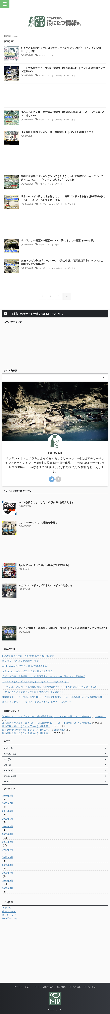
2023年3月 (7, 891)
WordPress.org (9, 975)
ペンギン (61, 56)
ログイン (6, 965)
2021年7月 (7, 930)
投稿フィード (9, 969)
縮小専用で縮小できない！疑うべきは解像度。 (26, 783)
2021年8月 (7, 922)
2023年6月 (7, 868)
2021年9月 (7, 914)
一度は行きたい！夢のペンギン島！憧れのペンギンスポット (33, 749)
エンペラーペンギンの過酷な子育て (39, 579)
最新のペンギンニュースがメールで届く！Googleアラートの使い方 (36, 759)
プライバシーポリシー (23, 989)
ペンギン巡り (83, 83)
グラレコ (50, 56)
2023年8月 (7, 853)
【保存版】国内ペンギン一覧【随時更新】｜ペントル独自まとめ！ (66, 154)
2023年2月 (7, 899)
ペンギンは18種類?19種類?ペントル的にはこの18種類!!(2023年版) (67, 283)
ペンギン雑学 (63, 288)
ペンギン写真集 (75, 989)
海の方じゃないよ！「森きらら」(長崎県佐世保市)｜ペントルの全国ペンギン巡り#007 (46, 774)
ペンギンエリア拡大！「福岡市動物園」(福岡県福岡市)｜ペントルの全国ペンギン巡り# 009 (49, 744)
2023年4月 (7, 884)
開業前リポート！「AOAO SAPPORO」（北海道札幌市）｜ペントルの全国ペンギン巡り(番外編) (52, 754)
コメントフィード (11, 972)
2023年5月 (7, 876)
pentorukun (100, 774)
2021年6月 (7, 938)
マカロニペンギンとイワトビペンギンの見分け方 (47, 642)
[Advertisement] (55, 110)
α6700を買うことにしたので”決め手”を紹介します (48, 559)
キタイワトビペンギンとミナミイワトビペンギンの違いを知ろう (35, 739)
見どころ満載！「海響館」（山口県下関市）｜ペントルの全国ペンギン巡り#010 (43, 733)
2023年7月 (7, 860)
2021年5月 (7, 945)
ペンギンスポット (66, 83)
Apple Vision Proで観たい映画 (45, 622)
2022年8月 (7, 907)
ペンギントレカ (90, 989)
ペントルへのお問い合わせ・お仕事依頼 (50, 989)
